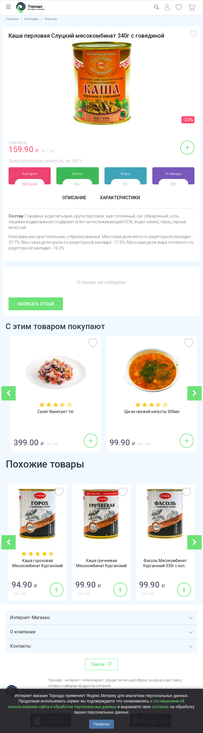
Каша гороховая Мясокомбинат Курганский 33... (37, 566)
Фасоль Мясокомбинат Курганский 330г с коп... (165, 563)
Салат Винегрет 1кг (124, 412)
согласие (160, 706)
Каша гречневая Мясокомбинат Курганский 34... (101, 566)
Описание (74, 197)
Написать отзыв (35, 304)
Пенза (97, 664)
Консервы (31, 19)
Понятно (101, 724)
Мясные (51, 19)
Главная (12, 19)
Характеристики (120, 197)
